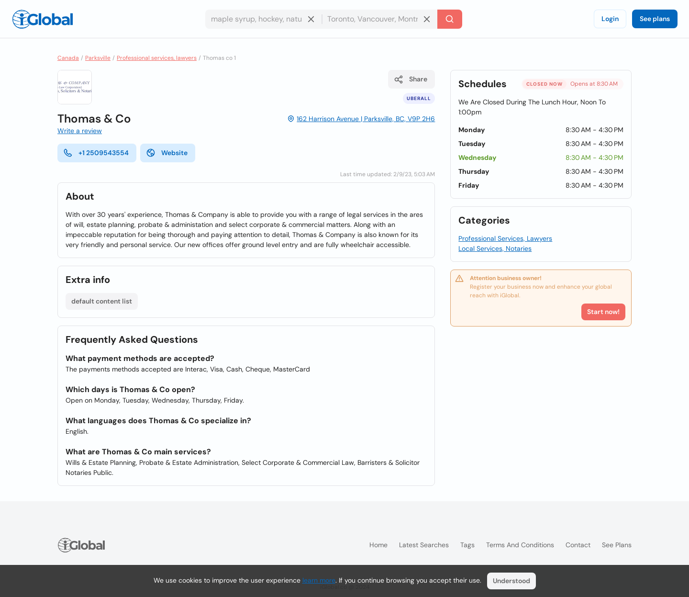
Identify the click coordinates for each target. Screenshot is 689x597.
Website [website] (167, 153)
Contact (578, 545)
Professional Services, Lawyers (505, 238)
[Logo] (42, 19)
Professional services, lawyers (157, 58)
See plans (655, 18)
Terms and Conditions (520, 545)
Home (378, 545)
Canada (68, 58)
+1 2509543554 (96, 153)
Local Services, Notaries (495, 248)
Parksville (98, 58)
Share (410, 79)
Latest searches (424, 545)
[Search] (449, 19)
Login (610, 18)
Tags (467, 545)
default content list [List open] (101, 301)
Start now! (603, 311)
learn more (318, 580)
